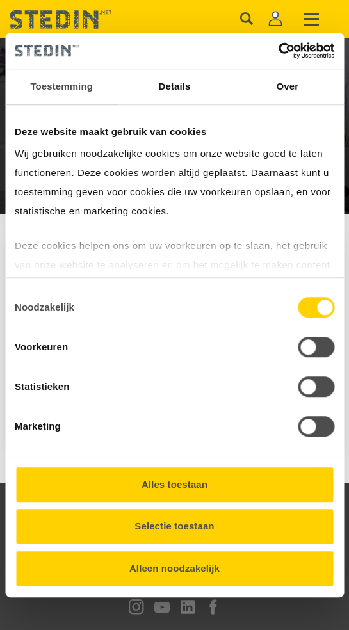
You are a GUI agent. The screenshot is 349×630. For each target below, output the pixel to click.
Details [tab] (175, 86)
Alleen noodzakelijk (174, 568)
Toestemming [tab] (61, 86)
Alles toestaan (174, 484)
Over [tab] (288, 86)
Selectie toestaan (174, 526)
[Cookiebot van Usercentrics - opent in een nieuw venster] (278, 50)
